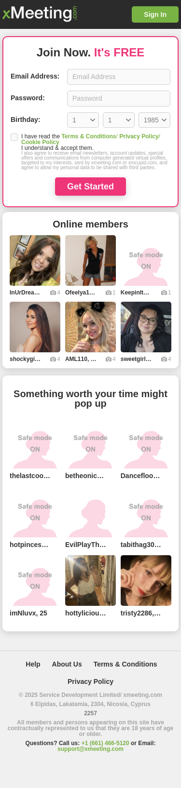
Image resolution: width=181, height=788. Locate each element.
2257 (90, 713)
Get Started (90, 186)
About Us (67, 664)
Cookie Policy (40, 142)
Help (33, 664)
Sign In (155, 14)
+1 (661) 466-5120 (105, 743)
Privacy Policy (138, 136)
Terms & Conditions (88, 136)
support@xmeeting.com (90, 749)
